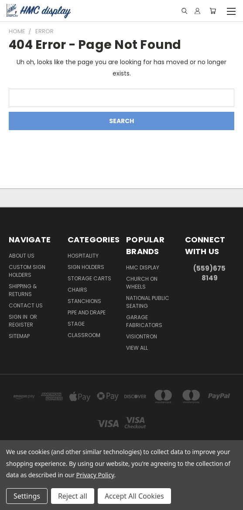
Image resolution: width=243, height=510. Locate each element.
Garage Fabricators (144, 321)
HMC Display (142, 267)
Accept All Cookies (134, 496)
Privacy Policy (95, 475)
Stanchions (84, 301)
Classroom (84, 335)
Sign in (19, 316)
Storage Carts (89, 278)
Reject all (72, 496)
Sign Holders (86, 267)
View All (137, 347)
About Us (21, 255)
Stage (76, 323)
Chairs (77, 289)
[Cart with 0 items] (212, 11)
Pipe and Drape (87, 312)
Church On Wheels (141, 282)
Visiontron (141, 336)
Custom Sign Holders (27, 271)
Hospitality (83, 255)
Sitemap (19, 336)
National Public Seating (147, 302)
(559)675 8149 (209, 273)
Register (21, 324)
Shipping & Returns (23, 290)
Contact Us (26, 305)
